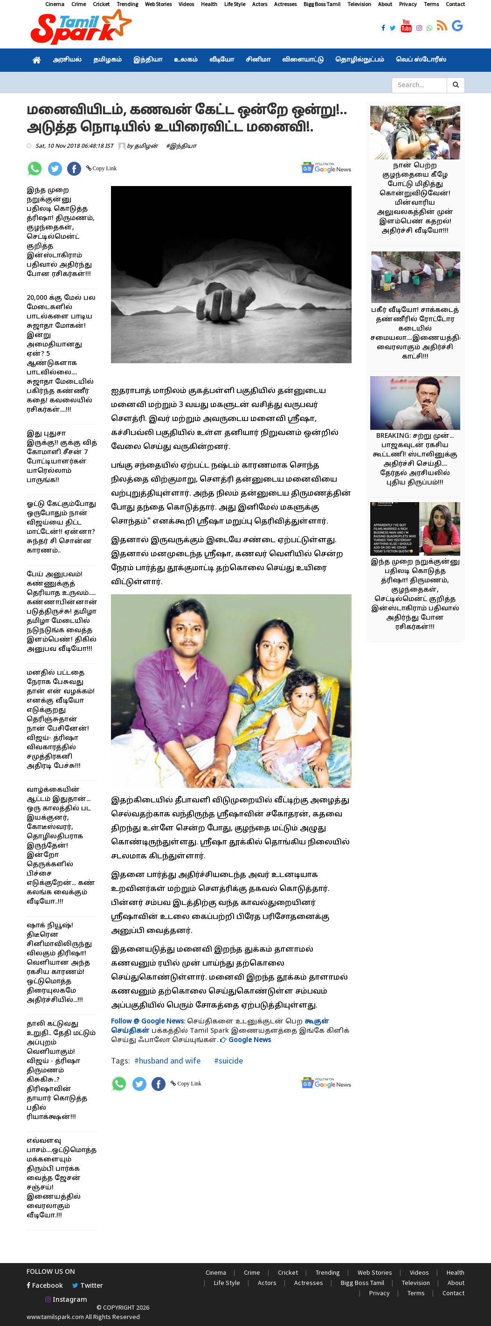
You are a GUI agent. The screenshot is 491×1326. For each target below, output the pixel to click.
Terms (431, 3)
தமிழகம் (107, 60)
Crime (78, 3)
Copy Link (104, 168)
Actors (259, 3)
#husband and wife (167, 1060)
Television (359, 3)
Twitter (87, 1286)
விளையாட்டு (303, 60)
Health (209, 3)
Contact (455, 3)
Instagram (66, 1300)
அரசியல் (67, 60)
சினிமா (258, 60)
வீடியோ (221, 60)
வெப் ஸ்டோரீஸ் (421, 60)
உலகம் (186, 60)
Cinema (54, 3)
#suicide (227, 1060)
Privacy (408, 3)
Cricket (101, 3)
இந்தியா (147, 60)
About (385, 3)
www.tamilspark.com (55, 1316)
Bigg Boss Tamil (322, 3)
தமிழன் (146, 146)
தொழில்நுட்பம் (359, 60)
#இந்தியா (181, 146)
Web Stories (158, 3)
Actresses (285, 3)
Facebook (45, 1286)
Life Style (234, 3)
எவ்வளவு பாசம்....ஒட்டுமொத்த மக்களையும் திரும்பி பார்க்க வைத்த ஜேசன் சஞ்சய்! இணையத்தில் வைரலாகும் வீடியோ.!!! (62, 1178)
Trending (127, 3)
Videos (186, 3)
